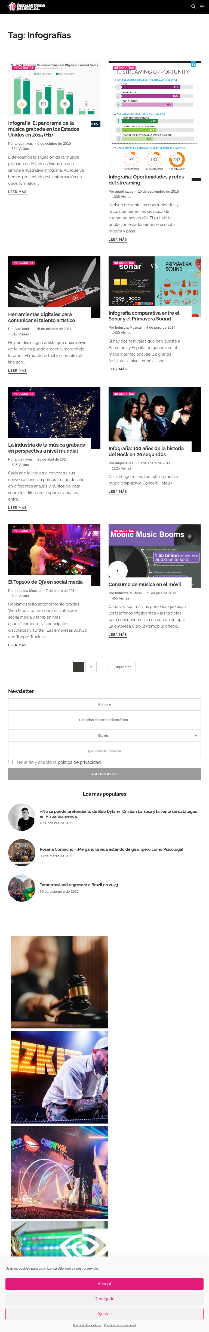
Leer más (17, 191)
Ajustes (104, 1313)
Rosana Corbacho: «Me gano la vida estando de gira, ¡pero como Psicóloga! (111, 848)
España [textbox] (103, 735)
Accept (104, 1283)
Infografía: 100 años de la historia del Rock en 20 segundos (146, 451)
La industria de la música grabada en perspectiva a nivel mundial (46, 447)
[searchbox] (104, 750)
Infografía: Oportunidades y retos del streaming (146, 180)
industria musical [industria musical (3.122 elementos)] (112, 1252)
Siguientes (123, 667)
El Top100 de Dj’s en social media (45, 582)
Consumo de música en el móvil (145, 584)
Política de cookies (87, 1325)
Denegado (104, 1298)
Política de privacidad (120, 1325)
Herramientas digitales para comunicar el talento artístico (41, 317)
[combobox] (104, 735)
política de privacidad (79, 761)
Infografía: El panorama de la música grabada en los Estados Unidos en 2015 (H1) (43, 129)
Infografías (23, 67)
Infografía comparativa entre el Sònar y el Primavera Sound (144, 316)
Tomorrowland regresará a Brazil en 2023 (79, 884)
